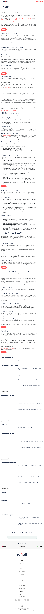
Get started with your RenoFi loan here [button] (8, 110)
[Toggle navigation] (1, 1)
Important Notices (22, 587)
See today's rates (39, 1)
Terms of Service (22, 584)
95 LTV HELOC (22, 18)
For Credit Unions (22, 593)
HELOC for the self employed (10, 21)
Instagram (27, 599)
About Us (22, 573)
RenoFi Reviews (22, 570)
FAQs (22, 568)
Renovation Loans (6, 10)
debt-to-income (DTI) (7, 135)
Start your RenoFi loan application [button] (7, 348)
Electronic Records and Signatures (22, 585)
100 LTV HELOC (29, 18)
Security (22, 581)
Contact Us (22, 562)
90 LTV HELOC (15, 18)
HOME (2, 10)
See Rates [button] (4, 29)
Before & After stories (22, 571)
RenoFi (5, 2)
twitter (19, 599)
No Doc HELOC (4, 19)
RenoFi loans (7, 87)
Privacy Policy (22, 582)
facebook (16, 599)
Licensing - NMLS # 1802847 (22, 608)
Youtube (25, 599)
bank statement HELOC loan (23, 21)
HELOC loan (17, 19)
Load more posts (5, 391)
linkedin (22, 599)
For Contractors (22, 595)
